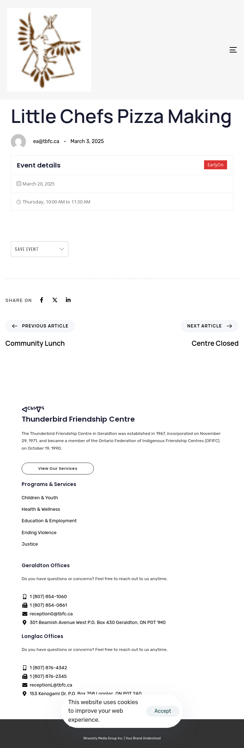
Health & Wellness (41, 509)
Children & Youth (40, 497)
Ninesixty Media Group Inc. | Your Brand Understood (122, 738)
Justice (30, 544)
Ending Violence (39, 532)
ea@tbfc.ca (46, 141)
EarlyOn (215, 165)
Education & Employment (49, 520)
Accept (162, 711)
